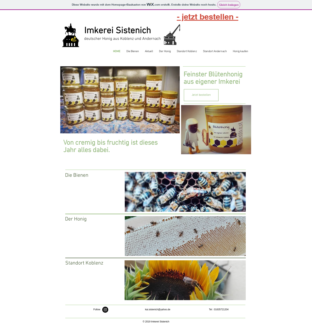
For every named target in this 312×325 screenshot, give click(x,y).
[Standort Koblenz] (84, 263)
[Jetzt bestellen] (201, 95)
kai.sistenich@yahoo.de (157, 309)
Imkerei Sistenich (117, 31)
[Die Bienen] (84, 176)
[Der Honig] (84, 219)
